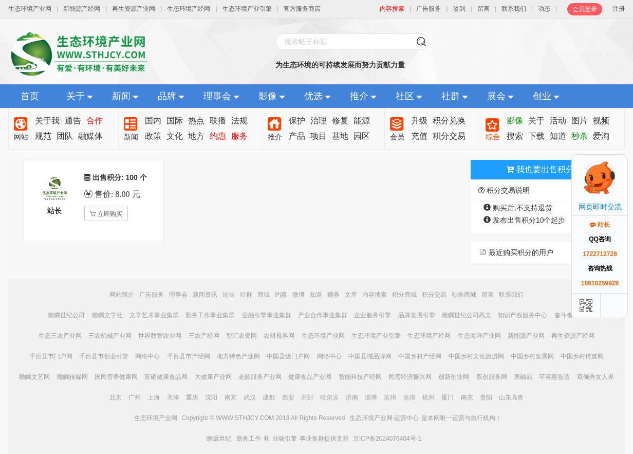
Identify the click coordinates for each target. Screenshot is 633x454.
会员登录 (584, 9)
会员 (397, 137)
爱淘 (601, 136)
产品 (297, 136)
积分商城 (404, 294)
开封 (307, 397)
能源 (361, 120)
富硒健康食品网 (166, 376)
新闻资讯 (205, 294)
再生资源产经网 (572, 335)
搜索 (515, 136)
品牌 (167, 96)
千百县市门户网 (50, 356)
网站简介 (121, 294)
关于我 (47, 120)
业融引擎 (284, 438)
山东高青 (511, 397)
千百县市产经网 (188, 356)
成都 (269, 397)
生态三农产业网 (60, 335)
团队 (65, 136)
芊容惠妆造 (554, 376)
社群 (450, 96)
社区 (405, 96)
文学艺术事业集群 (154, 315)
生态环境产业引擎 (247, 8)
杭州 (428, 397)
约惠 (218, 136)
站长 (600, 224)
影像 (267, 96)
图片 (579, 120)
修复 (340, 120)
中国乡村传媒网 (582, 356)
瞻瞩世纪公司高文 (466, 315)
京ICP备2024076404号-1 (387, 438)
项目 (318, 136)
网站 (21, 137)
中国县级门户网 (288, 356)
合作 (94, 120)
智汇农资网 (241, 335)
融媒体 (90, 136)
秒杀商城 (464, 294)
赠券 (333, 294)
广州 (134, 397)
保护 (297, 120)
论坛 (228, 294)
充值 (419, 136)
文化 (174, 136)
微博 (298, 294)
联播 (218, 120)
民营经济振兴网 (410, 376)
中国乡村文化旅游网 (476, 356)
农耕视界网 (279, 335)
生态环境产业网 (29, 8)
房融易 (523, 376)
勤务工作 (248, 438)
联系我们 (513, 8)
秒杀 (579, 136)
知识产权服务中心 (522, 315)
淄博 (371, 397)
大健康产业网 (213, 376)
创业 (542, 96)
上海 (153, 397)
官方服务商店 (302, 8)
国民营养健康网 (116, 376)
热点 (196, 120)
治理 (318, 120)
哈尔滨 (329, 397)
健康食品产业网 (309, 376)
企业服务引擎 (372, 315)
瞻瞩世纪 (219, 438)
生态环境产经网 (188, 8)
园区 (361, 136)
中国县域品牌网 (370, 356)
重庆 (192, 397)
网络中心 (147, 356)
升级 (419, 120)
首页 (30, 96)
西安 (288, 397)
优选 (313, 96)
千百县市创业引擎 (103, 356)
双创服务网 (491, 376)
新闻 (121, 96)
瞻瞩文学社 (107, 315)
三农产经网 (204, 335)
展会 (496, 96)
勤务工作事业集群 (210, 315)
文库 (351, 294)
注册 (618, 8)
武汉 (250, 397)
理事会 (217, 96)
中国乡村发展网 (532, 356)
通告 (73, 120)
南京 (231, 397)
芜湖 (409, 397)
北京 (115, 397)
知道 (558, 136)
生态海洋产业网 (479, 335)
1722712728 (600, 254)
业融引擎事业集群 (266, 315)
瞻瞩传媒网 (72, 376)
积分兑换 (449, 120)
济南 (352, 397)
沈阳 (211, 397)
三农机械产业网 (110, 335)
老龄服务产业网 (260, 376)
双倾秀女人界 (595, 376)
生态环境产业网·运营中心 (384, 418)
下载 (536, 136)
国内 (153, 120)
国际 (174, 120)
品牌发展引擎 (416, 315)
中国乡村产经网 (419, 356)
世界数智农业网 (159, 335)
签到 (459, 8)
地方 (196, 136)
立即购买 (109, 213)
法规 (239, 120)
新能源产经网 (81, 8)
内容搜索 (374, 294)
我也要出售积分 (539, 169)
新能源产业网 (526, 335)
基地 (340, 136)
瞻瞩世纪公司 (66, 315)
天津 (173, 397)
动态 (544, 8)
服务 (239, 136)
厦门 (447, 397)
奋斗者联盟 (569, 315)
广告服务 (428, 8)
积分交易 (449, 136)
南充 (467, 397)
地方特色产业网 (238, 356)
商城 (263, 294)
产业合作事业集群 (322, 315)
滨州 (390, 397)
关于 (75, 96)
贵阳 (486, 397)
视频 (601, 120)
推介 (359, 96)
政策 (153, 136)
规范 (43, 136)
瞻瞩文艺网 (34, 376)
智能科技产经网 (360, 376)
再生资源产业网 (133, 8)
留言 (483, 8)
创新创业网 (453, 376)
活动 (558, 120)
